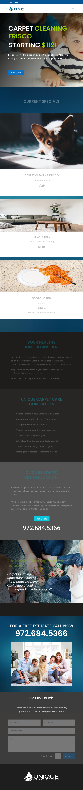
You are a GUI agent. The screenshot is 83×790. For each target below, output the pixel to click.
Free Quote (16, 72)
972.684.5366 (41, 633)
